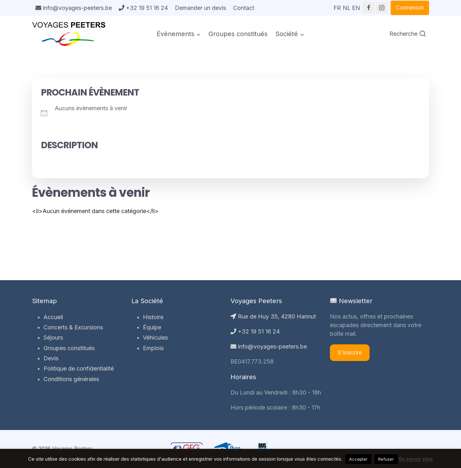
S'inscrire (350, 352)
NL (346, 5)
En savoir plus (416, 459)
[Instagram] (381, 7)
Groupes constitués (238, 34)
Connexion (410, 7)
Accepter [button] (358, 459)
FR (337, 5)
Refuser (386, 459)
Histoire (153, 317)
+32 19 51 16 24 (143, 7)
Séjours (53, 337)
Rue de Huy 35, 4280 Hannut (273, 316)
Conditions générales (71, 379)
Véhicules (155, 337)
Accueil (53, 317)
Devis (51, 358)
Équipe (152, 327)
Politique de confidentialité (78, 368)
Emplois (153, 348)
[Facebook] (368, 7)
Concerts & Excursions (73, 327)
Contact (243, 7)
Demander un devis (200, 7)
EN (356, 5)
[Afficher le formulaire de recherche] (408, 34)
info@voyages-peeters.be (73, 7)
